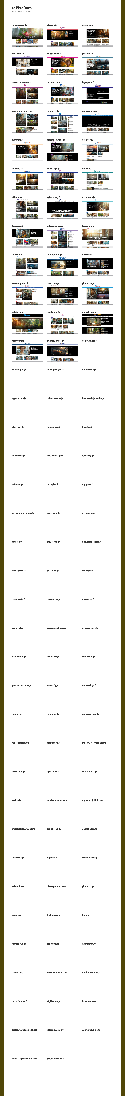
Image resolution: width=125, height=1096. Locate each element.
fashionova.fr (19, 943)
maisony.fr (88, 168)
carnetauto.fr (19, 599)
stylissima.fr (53, 1001)
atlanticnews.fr (55, 398)
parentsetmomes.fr (21, 82)
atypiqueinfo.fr (90, 627)
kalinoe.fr (87, 914)
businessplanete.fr (91, 541)
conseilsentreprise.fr (57, 627)
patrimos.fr (53, 570)
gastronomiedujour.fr (23, 512)
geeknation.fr (89, 512)
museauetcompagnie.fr (94, 742)
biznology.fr (53, 541)
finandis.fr (17, 713)
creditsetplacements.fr (23, 828)
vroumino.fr (88, 599)
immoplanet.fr (54, 254)
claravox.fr (52, 24)
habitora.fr (17, 311)
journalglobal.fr (20, 283)
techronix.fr (18, 857)
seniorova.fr (88, 656)
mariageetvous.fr (56, 139)
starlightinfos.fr (55, 369)
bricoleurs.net (89, 1001)
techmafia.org (89, 857)
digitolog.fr (18, 225)
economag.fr (88, 24)
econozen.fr (53, 656)
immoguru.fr (88, 570)
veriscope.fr (88, 254)
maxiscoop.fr (53, 742)
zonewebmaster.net (57, 972)
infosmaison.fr (19, 24)
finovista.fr (88, 283)
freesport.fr (88, 225)
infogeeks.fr (88, 82)
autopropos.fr (19, 369)
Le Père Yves (22, 7)
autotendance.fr (55, 340)
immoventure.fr (90, 110)
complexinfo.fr (89, 340)
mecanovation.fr (55, 1029)
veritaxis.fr (17, 800)
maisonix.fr (18, 53)
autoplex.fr (53, 484)
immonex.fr (53, 713)
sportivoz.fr (53, 771)
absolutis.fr (18, 426)
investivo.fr (53, 283)
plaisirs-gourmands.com (24, 1058)
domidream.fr (89, 311)
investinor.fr (18, 455)
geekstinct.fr (89, 943)
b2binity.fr (17, 484)
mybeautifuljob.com (92, 800)
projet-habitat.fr (55, 1058)
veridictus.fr (88, 197)
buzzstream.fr (54, 53)
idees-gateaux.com (57, 886)
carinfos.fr (87, 139)
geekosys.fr (88, 455)
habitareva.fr (54, 426)
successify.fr (53, 512)
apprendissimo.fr (20, 742)
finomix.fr (17, 254)
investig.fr (17, 168)
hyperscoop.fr (19, 398)
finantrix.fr (88, 886)
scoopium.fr (18, 340)
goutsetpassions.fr (21, 685)
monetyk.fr (17, 914)
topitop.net (53, 943)
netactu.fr (17, 541)
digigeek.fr (87, 484)
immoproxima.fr (90, 713)
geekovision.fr (89, 828)
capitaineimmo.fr (91, 1029)
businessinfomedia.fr (93, 398)
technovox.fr (53, 914)
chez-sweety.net (55, 455)
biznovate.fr (18, 627)
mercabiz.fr (17, 139)
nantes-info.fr (89, 685)
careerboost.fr (89, 771)
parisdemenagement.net (24, 1029)
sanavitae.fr (18, 972)
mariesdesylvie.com (57, 800)
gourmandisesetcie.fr (23, 110)
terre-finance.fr (20, 1001)
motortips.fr (53, 168)
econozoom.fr (19, 656)
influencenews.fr (56, 225)
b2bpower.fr (18, 197)
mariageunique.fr (91, 972)
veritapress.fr (19, 570)
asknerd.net (18, 886)
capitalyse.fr (53, 311)
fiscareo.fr (87, 53)
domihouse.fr (89, 369)
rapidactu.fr (53, 857)
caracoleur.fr (53, 599)
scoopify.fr (52, 685)
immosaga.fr (18, 771)
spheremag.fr (54, 197)
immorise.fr (53, 110)
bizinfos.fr (87, 426)
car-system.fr (54, 828)
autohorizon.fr (54, 82)
